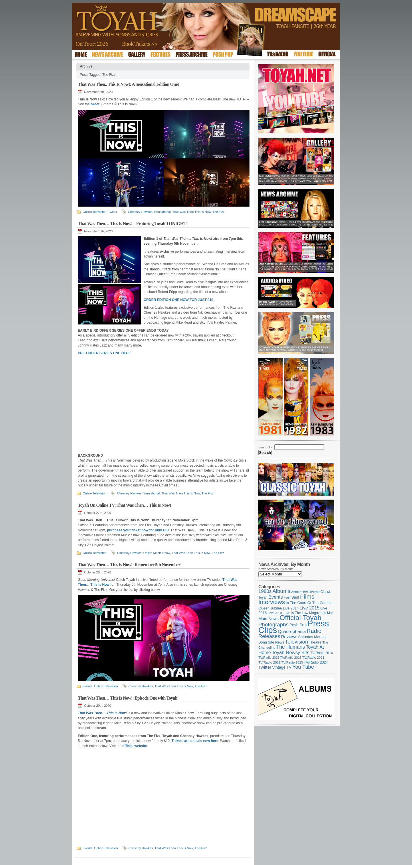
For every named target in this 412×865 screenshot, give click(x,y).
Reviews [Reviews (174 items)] (289, 636)
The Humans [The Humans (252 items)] (290, 647)
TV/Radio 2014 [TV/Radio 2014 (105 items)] (321, 653)
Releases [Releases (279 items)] (269, 636)
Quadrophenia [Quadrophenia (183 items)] (292, 631)
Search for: (266, 447)
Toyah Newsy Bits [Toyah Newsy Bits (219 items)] (290, 652)
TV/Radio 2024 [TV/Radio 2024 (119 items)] (316, 662)
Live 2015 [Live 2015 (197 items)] (309, 607)
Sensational (162, 211)
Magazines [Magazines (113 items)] (317, 613)
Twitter (112, 211)
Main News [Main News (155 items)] (268, 618)
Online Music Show (156, 553)
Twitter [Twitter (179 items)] (264, 667)
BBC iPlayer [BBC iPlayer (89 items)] (311, 591)
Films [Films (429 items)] (307, 596)
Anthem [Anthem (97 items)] (296, 591)
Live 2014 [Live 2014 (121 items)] (291, 608)
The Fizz (219, 211)
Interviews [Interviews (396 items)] (271, 602)
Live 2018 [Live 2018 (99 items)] (275, 613)
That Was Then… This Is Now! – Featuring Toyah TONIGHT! (132, 223)
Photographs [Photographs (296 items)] (273, 624)
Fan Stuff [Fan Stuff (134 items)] (291, 597)
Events (87, 686)
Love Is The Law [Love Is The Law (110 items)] (295, 613)
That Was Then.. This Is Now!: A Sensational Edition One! (128, 84)
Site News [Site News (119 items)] (276, 642)
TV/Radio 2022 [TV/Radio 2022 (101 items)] (269, 662)
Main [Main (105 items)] (330, 613)
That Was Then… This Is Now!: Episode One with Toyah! (128, 698)
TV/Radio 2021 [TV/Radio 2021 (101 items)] (313, 657)
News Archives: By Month (276, 569)
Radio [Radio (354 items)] (314, 631)
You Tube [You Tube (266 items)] (303, 667)
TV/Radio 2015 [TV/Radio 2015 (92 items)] (268, 657)
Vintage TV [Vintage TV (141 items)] (281, 667)
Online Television (94, 211)
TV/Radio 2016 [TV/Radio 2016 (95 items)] (290, 657)
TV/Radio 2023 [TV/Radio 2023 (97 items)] (292, 662)
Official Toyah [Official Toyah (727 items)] (301, 617)
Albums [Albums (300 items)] (281, 591)
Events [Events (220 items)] (275, 597)
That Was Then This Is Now (191, 211)
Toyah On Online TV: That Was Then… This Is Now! (124, 505)
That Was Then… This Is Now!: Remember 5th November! (129, 564)
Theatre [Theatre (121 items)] (315, 642)
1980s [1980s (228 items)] (265, 591)
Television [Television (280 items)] (296, 642)
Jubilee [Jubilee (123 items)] (276, 608)
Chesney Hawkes (140, 211)
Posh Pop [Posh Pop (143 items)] (298, 625)
